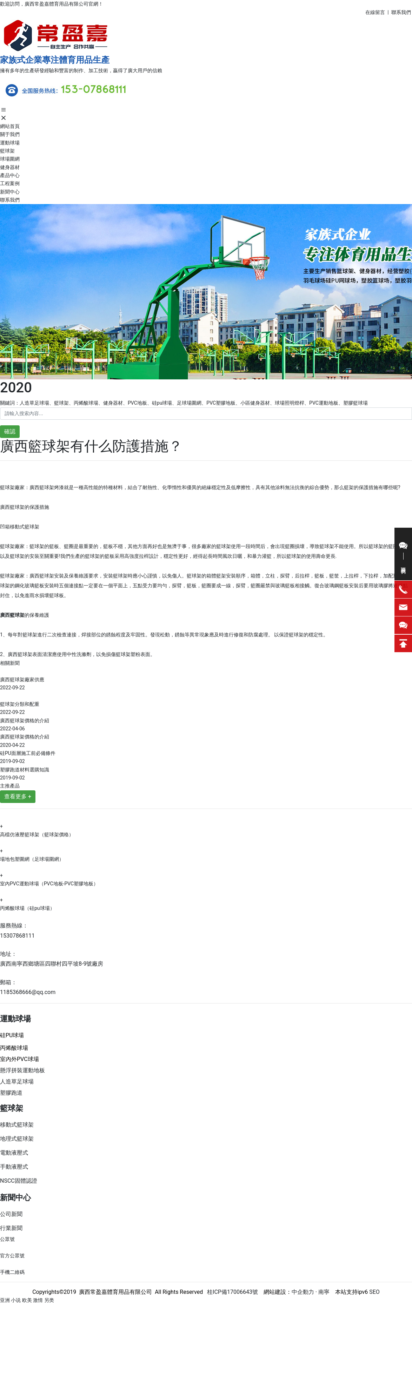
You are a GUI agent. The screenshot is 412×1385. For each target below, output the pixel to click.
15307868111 (17, 935)
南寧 (323, 1292)
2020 (16, 387)
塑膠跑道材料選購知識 (24, 769)
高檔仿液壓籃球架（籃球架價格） (37, 834)
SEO (374, 1292)
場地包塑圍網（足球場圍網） (32, 859)
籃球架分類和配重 (19, 704)
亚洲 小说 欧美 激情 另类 (27, 1300)
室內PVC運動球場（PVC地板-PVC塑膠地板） (49, 883)
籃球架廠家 (12, 576)
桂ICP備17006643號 (230, 1292)
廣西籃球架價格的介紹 (24, 720)
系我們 (404, 12)
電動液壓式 (14, 1152)
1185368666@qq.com (27, 992)
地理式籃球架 (17, 1138)
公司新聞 (11, 1214)
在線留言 (375, 12)
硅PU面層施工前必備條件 (27, 753)
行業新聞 (11, 1228)
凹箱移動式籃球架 (19, 526)
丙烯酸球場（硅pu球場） (27, 908)
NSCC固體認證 (18, 1180)
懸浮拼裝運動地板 (22, 1070)
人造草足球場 (17, 1081)
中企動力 (303, 1292)
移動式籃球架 (17, 1124)
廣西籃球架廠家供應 (22, 679)
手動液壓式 (14, 1166)
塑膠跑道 (11, 1092)
